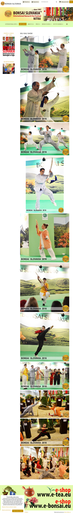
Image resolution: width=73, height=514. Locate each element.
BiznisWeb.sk (67, 512)
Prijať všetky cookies (17, 511)
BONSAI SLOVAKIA (13, 4)
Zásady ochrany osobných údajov (9, 507)
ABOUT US (31, 24)
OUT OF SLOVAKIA (58, 24)
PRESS (38, 24)
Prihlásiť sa (26, 2)
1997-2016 (22, 24)
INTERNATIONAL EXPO (11, 24)
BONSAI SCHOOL (46, 24)
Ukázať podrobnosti (6, 510)
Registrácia (35, 2)
